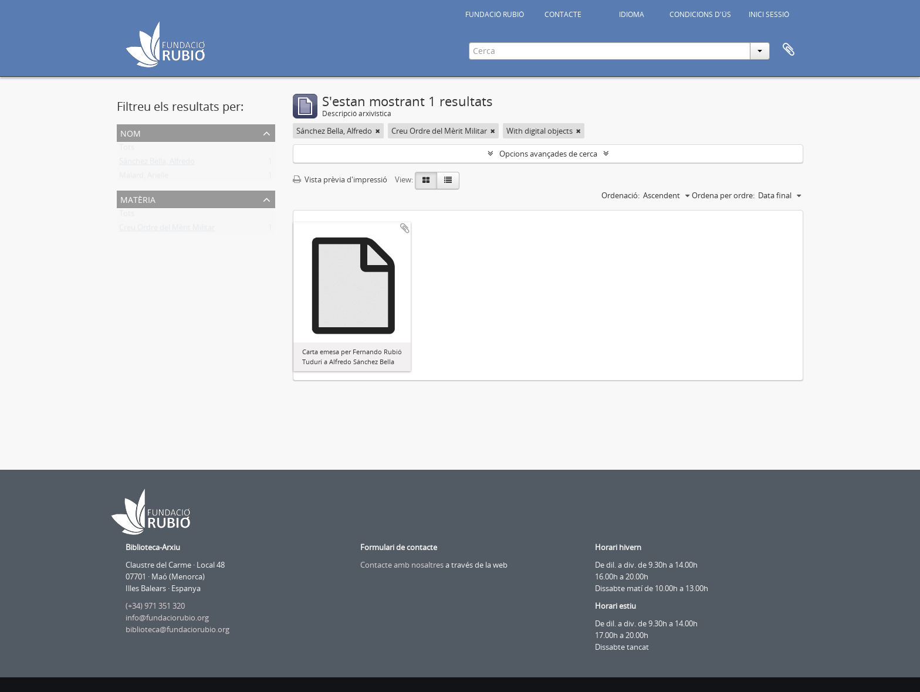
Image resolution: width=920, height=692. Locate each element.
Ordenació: (620, 195)
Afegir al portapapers (405, 228)
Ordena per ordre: (723, 195)
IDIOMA (631, 14)
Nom (130, 132)
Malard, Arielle (143, 177)
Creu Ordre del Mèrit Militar (167, 230)
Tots (126, 149)
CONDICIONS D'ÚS (700, 14)
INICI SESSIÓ (769, 14)
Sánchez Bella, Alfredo (157, 163)
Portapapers (788, 50)
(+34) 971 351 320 (155, 606)
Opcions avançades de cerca (548, 153)
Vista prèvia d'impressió (340, 179)
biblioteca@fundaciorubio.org (177, 629)
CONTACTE (562, 14)
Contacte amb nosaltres (402, 564)
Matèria (137, 198)
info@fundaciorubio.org (167, 617)
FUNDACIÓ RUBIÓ (494, 14)
